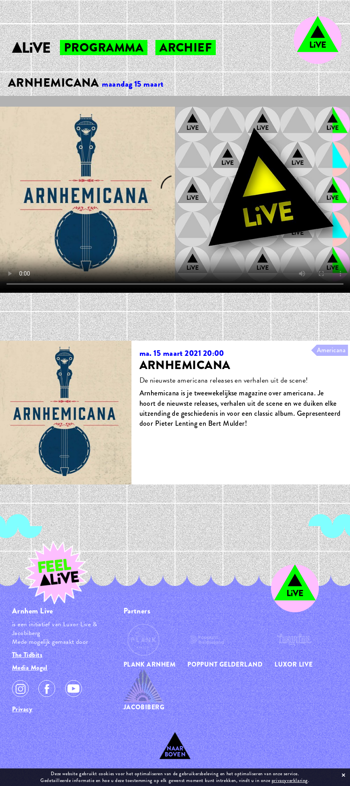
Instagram (20, 688)
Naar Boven (175, 751)
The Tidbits (27, 654)
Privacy (22, 709)
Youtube (73, 688)
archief (185, 47)
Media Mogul (30, 667)
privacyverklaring (290, 780)
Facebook (46, 688)
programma (103, 47)
